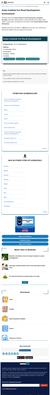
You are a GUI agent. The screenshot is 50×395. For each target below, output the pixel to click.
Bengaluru (22, 6)
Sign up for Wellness (25, 236)
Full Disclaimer (16, 377)
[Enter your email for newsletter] (21, 385)
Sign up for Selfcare (25, 244)
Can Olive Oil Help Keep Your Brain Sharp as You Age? (24, 276)
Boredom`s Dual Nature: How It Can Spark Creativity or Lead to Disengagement (26, 257)
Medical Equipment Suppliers (17, 318)
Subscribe (44, 385)
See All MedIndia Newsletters (9, 388)
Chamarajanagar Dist (9, 201)
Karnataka (18, 6)
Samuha (6, 114)
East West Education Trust (10, 138)
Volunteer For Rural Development (11, 105)
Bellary (5, 188)
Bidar (5, 192)
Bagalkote (6, 166)
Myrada (5, 109)
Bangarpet (6, 179)
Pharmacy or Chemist (15, 338)
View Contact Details (9, 59)
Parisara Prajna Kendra (9, 127)
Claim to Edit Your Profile (33, 59)
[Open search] (44, 2)
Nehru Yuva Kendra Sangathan (11, 123)
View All (45, 148)
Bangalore (6, 175)
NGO (15, 6)
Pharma (11, 328)
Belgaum (6, 183)
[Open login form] (48, 2)
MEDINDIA (9, 2)
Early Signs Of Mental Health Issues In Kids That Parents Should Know (27, 266)
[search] (23, 363)
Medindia (3, 6)
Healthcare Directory (9, 6)
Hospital (11, 309)
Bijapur (5, 197)
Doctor (11, 299)
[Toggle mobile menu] (2, 2)
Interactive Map (20, 59)
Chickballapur (7, 206)
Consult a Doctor (25, 240)
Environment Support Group (10, 142)
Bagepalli (6, 170)
